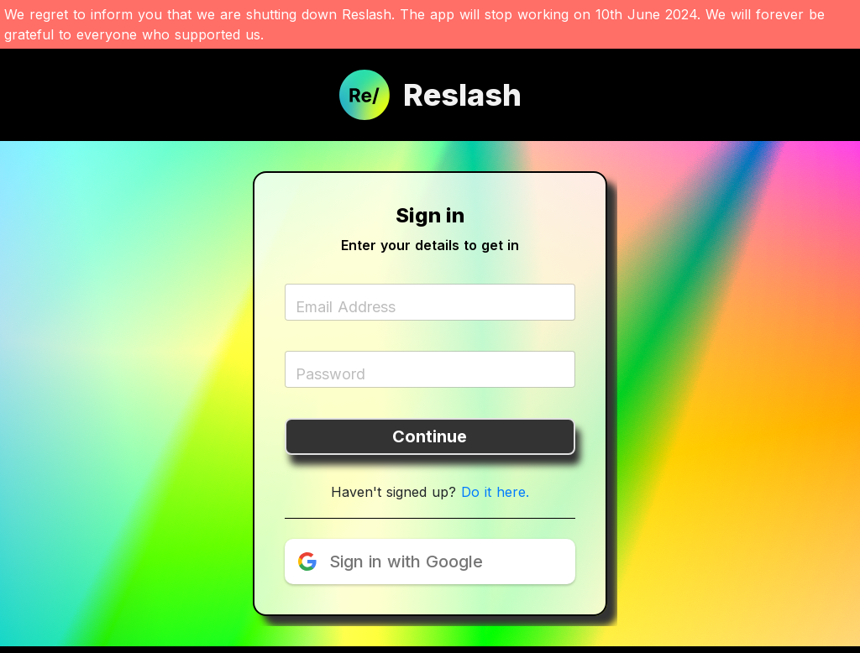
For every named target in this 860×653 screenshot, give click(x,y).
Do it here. (495, 491)
